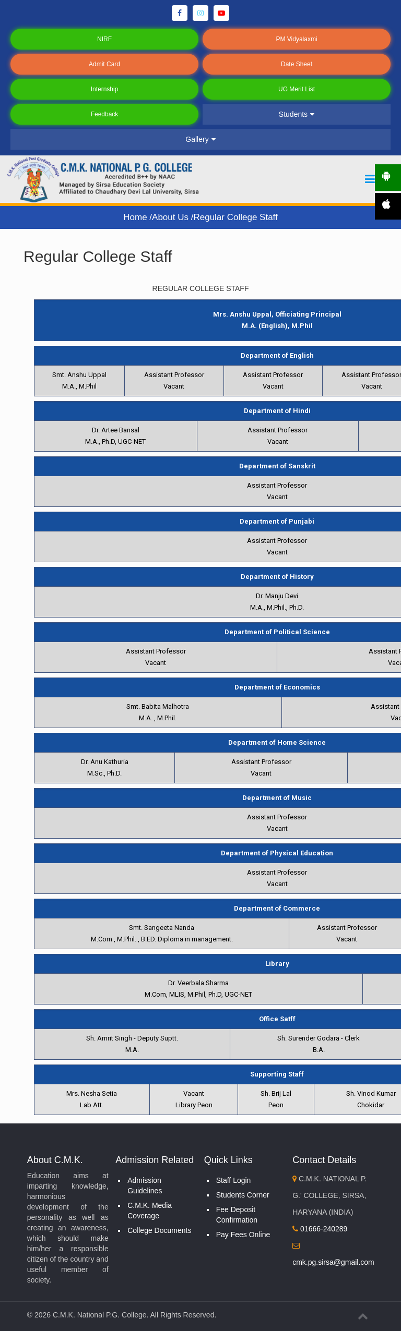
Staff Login (233, 1180)
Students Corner (242, 1195)
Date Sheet (296, 64)
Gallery (200, 139)
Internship (105, 89)
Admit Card (104, 64)
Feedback (105, 114)
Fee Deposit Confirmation (236, 1214)
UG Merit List (296, 89)
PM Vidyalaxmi (296, 39)
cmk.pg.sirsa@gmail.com (333, 1262)
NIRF (104, 39)
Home (136, 217)
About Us (171, 217)
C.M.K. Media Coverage (149, 1210)
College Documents (159, 1230)
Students (296, 114)
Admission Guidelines (144, 1185)
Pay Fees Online (243, 1234)
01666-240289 (319, 1229)
